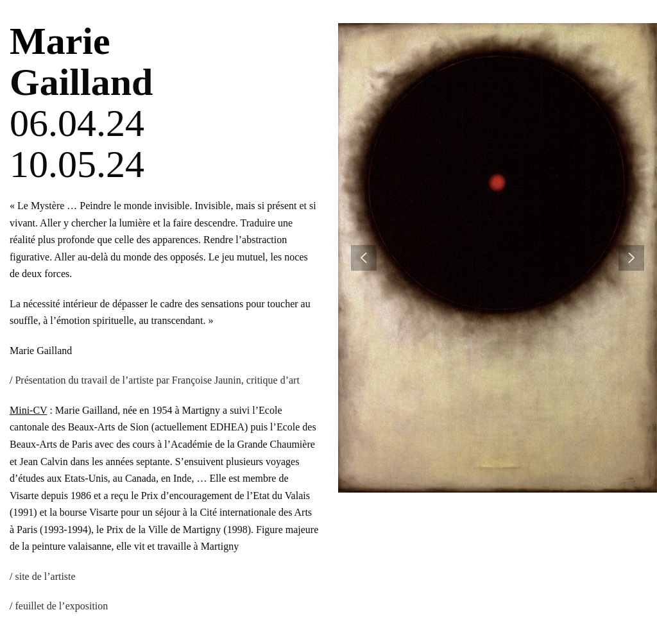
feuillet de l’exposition (61, 605)
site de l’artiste (45, 576)
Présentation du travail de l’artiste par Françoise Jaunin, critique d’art (157, 380)
